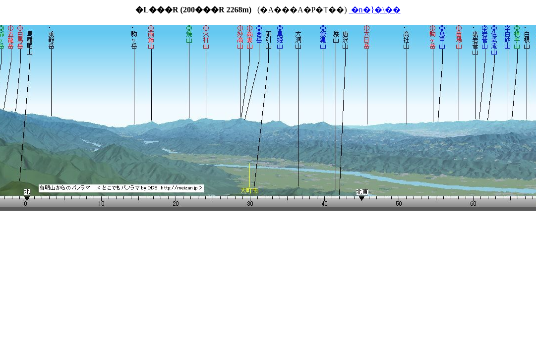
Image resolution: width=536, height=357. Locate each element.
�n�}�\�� (375, 9)
